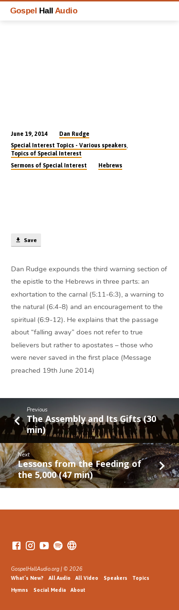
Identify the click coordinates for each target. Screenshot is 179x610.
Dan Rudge (74, 134)
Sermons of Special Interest (49, 165)
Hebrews (110, 165)
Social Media (49, 590)
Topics (140, 578)
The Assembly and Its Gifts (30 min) (91, 424)
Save (26, 240)
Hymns (19, 590)
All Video (86, 578)
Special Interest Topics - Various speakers (68, 145)
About (78, 590)
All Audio (60, 578)
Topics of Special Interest (46, 153)
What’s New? (27, 578)
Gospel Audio (44, 10)
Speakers (115, 578)
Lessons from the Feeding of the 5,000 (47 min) (79, 469)
